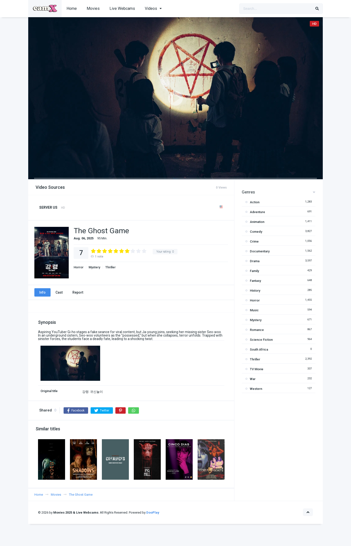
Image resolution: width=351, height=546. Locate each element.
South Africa (259, 349)
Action (254, 202)
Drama (254, 261)
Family (254, 271)
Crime (254, 241)
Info (42, 292)
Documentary (260, 251)
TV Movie (256, 369)
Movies (93, 8)
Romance (257, 330)
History (255, 290)
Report (77, 292)
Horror (78, 267)
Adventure (257, 212)
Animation (257, 222)
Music (254, 310)
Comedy (256, 231)
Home (72, 8)
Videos (151, 8)
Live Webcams (122, 8)
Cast (59, 292)
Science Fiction (261, 339)
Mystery (94, 267)
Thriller (110, 267)
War (253, 379)
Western (256, 389)
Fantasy (255, 281)
